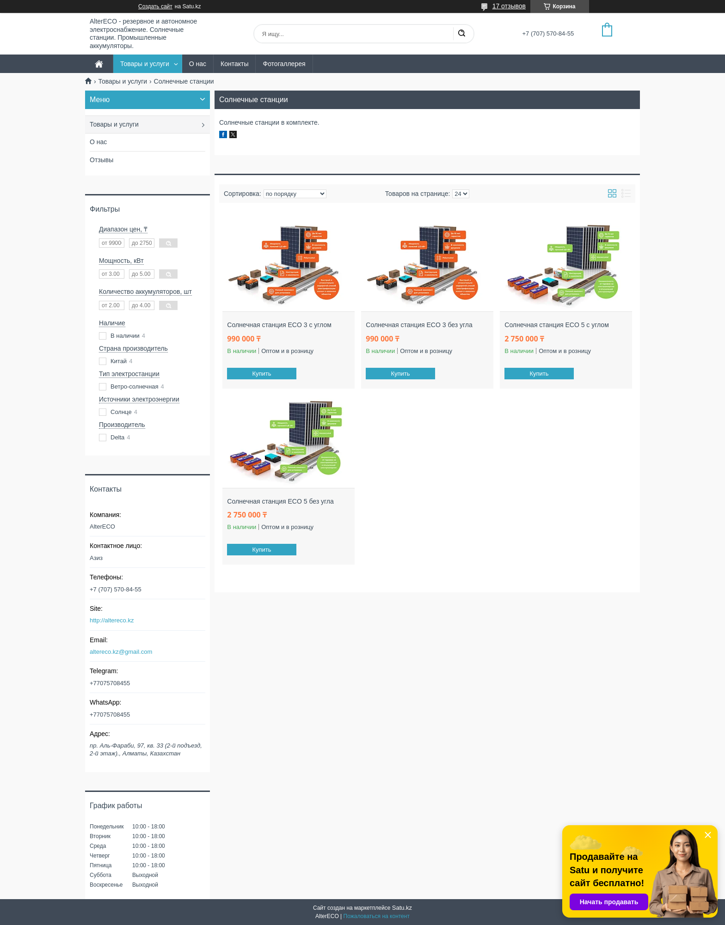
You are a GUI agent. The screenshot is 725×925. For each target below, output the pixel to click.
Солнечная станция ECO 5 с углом (556, 325)
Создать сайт (155, 6)
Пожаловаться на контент (377, 916)
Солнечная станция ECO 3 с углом (279, 325)
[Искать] (461, 33)
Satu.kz (402, 907)
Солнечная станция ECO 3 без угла (419, 325)
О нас (197, 63)
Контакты (234, 63)
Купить (261, 373)
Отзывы (101, 160)
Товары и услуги (144, 63)
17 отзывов (509, 6)
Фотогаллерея (284, 63)
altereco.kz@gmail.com (121, 651)
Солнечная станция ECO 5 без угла (280, 501)
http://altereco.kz (112, 620)
